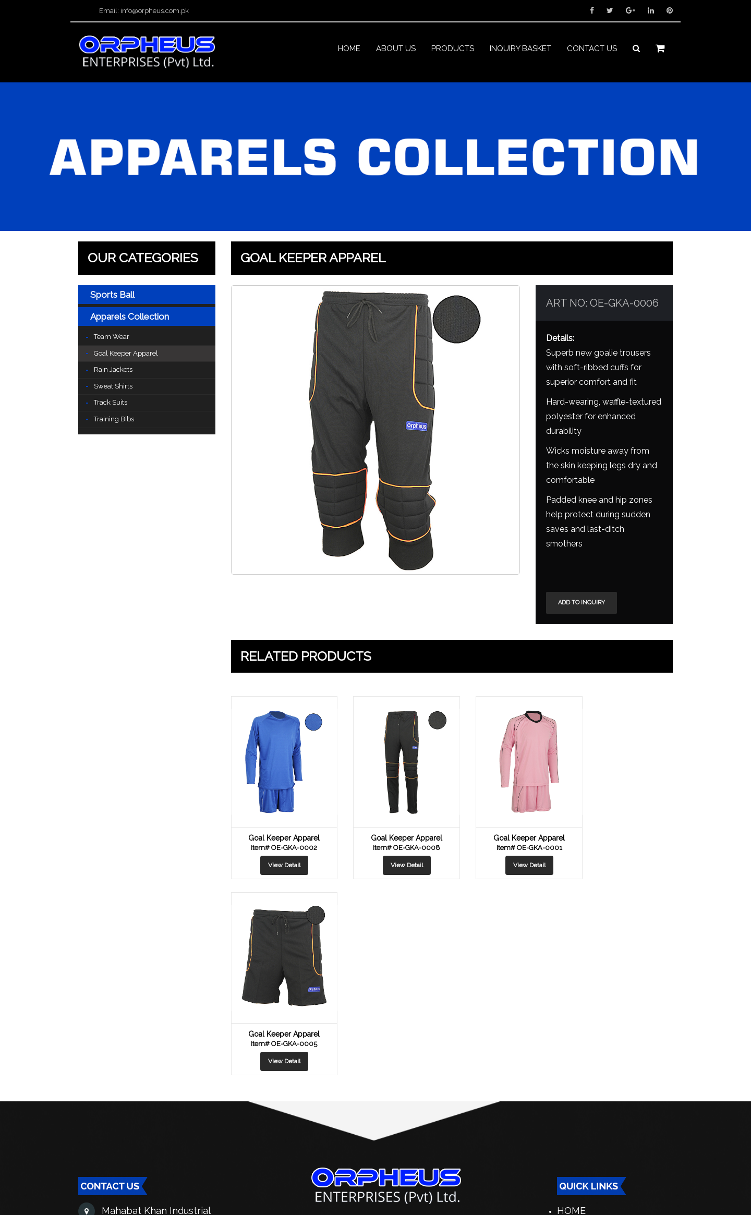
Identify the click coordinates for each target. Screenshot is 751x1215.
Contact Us (587, 1102)
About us (396, 51)
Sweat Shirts (113, 387)
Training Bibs (114, 419)
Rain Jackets (113, 370)
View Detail (280, 865)
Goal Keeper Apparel (126, 354)
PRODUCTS (452, 51)
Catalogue (585, 1067)
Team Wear (111, 337)
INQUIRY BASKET (520, 51)
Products (583, 1049)
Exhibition (584, 1120)
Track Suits (110, 403)
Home (349, 51)
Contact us (592, 51)
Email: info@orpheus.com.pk (144, 11)
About (573, 1032)
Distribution (590, 1085)
